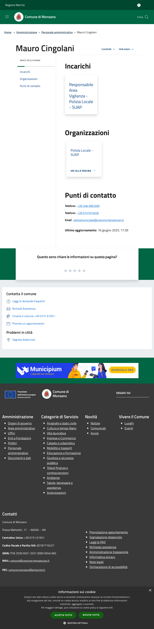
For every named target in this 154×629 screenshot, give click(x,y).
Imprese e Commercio (61, 438)
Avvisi (95, 433)
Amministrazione (26, 32)
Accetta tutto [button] (63, 615)
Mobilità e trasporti (59, 448)
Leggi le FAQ (97, 542)
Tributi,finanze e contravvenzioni (57, 470)
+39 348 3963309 (88, 206)
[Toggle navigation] (7, 17)
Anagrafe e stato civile (61, 423)
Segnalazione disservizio (105, 537)
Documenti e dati (19, 458)
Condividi (109, 49)
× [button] (150, 590)
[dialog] (77, 608)
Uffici (11, 433)
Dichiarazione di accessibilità (108, 567)
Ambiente (53, 477)
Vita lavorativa (56, 433)
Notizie (95, 423)
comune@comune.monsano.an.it (29, 561)
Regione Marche (15, 5)
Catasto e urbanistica (61, 443)
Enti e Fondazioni (19, 438)
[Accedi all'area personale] (139, 5)
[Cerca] (146, 17)
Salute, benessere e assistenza (60, 485)
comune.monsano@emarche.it (27, 570)
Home (7, 32)
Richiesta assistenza (102, 547)
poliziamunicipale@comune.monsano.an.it (99, 220)
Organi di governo (20, 423)
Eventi (129, 428)
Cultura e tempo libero (61, 428)
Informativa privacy (102, 557)
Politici (12, 443)
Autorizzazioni (56, 492)
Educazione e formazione (64, 453)
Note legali (96, 562)
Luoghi (129, 423)
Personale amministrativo (57, 32)
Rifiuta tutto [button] (91, 614)
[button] (77, 623)
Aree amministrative (21, 428)
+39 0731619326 (88, 213)
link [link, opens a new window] (111, 607)
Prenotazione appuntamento (108, 532)
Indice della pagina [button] (30, 60)
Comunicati (98, 428)
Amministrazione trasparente (108, 552)
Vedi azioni (127, 49)
